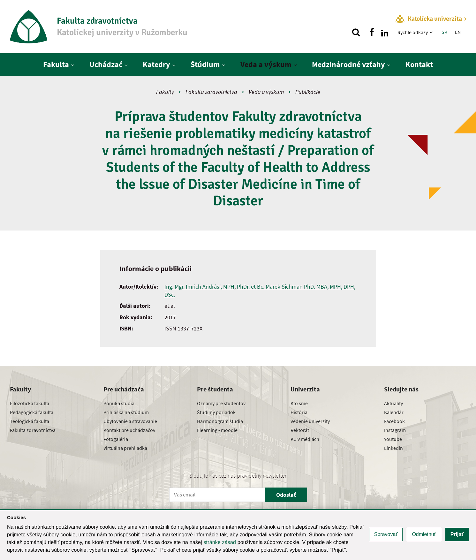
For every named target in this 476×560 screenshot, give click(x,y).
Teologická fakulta (29, 421)
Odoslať (286, 494)
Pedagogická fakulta (31, 412)
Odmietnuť (424, 534)
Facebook (394, 421)
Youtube (393, 439)
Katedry (156, 64)
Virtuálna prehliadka (125, 448)
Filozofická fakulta (29, 403)
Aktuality (393, 403)
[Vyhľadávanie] (356, 32)
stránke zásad (219, 542)
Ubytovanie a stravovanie (130, 421)
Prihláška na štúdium (126, 412)
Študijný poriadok (216, 412)
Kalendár (394, 412)
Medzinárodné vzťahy (348, 64)
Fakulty (165, 91)
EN (458, 32)
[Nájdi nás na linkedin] (384, 32)
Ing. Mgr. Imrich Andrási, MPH (199, 286)
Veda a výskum (265, 64)
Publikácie (307, 91)
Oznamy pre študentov (221, 403)
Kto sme (299, 403)
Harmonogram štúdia (220, 421)
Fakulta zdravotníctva (211, 91)
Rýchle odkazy (412, 32)
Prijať (457, 534)
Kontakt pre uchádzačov (129, 430)
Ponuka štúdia (118, 403)
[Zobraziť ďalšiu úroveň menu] (432, 32)
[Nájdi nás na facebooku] (372, 32)
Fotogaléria (115, 439)
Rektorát (300, 430)
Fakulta (56, 64)
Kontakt (419, 64)
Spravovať (386, 534)
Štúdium (205, 64)
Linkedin (393, 448)
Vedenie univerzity (310, 421)
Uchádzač (105, 64)
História (299, 412)
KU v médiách (305, 439)
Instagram (395, 430)
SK (444, 32)
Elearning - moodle (217, 430)
